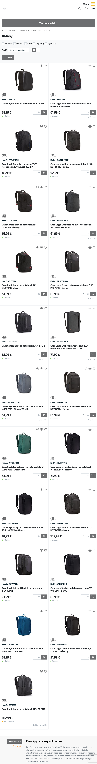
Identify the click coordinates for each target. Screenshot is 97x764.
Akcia (29, 43)
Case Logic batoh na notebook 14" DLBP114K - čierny (19, 286)
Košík (90, 8)
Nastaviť (17, 746)
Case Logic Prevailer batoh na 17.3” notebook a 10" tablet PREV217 (19, 165)
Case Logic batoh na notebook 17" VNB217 (23, 103)
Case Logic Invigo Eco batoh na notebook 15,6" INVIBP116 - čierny (22, 528)
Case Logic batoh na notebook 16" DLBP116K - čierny (19, 226)
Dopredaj (40, 43)
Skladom (8, 43)
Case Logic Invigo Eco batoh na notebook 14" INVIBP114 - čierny (70, 468)
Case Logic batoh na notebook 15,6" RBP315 (23, 345)
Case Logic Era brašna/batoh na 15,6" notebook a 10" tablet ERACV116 (69, 347)
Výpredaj (51, 43)
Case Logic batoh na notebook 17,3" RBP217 (23, 709)
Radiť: (4, 50)
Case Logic (11, 30)
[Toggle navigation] (93, 4)
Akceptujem (15, 741)
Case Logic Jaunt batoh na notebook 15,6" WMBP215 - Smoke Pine (22, 468)
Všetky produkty (48, 22)
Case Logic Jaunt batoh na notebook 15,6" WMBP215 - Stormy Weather (22, 407)
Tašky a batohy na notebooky (30, 30)
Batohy (47, 30)
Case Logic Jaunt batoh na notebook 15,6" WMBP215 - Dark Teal (22, 650)
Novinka (19, 43)
